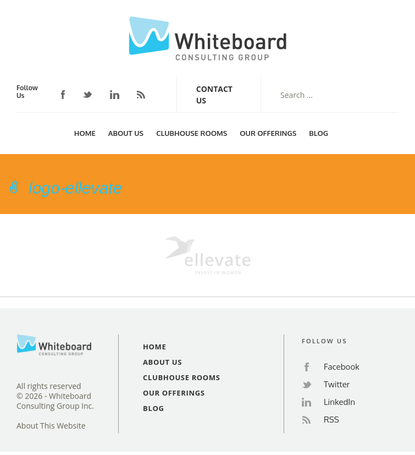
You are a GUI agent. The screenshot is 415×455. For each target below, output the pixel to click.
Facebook (63, 94)
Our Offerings (268, 133)
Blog (318, 133)
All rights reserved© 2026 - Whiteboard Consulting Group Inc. (55, 396)
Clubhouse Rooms (191, 133)
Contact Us (214, 95)
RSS (141, 94)
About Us (125, 133)
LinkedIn (114, 94)
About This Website (51, 426)
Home (85, 133)
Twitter (87, 94)
